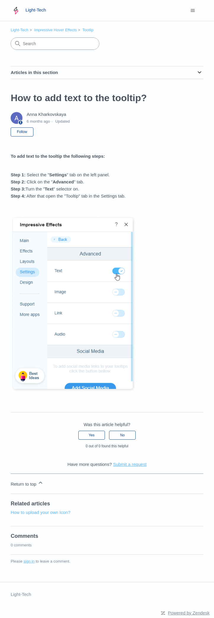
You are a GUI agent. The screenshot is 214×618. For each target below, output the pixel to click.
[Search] (55, 44)
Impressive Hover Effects (55, 30)
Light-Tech (19, 30)
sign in (29, 561)
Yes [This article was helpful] (92, 435)
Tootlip (88, 30)
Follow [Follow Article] (22, 132)
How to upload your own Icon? (40, 512)
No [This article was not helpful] (122, 435)
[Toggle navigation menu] (192, 10)
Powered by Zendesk (189, 612)
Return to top (27, 483)
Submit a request (129, 464)
